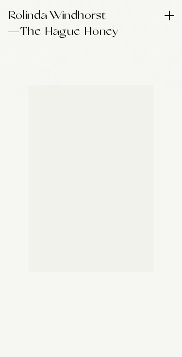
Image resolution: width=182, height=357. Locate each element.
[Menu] (169, 15)
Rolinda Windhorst (57, 15)
